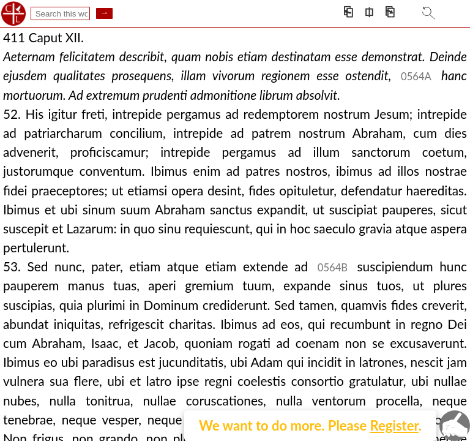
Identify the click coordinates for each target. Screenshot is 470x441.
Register (394, 425)
